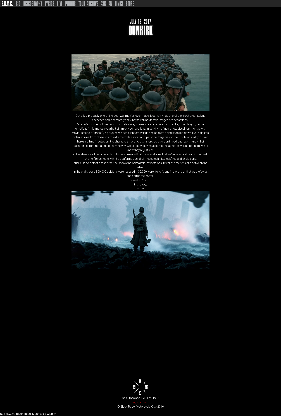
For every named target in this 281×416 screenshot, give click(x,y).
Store (130, 3)
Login (146, 402)
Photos (70, 3)
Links (119, 3)
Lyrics (49, 3)
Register (137, 402)
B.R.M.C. (7, 3)
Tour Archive (88, 3)
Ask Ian (106, 3)
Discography (32, 3)
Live (59, 3)
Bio (18, 3)
